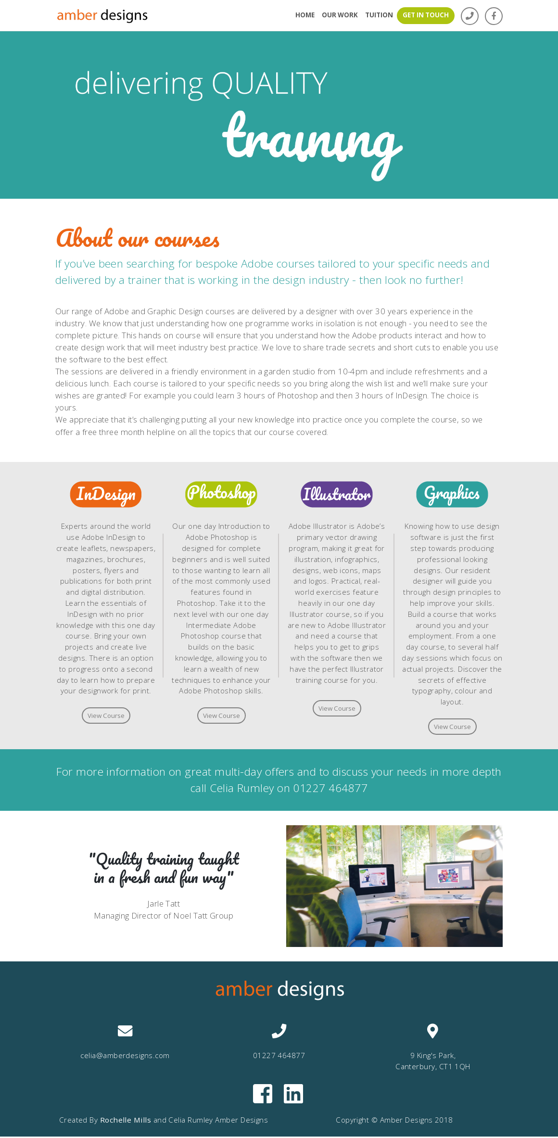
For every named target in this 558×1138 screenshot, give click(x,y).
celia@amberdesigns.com (124, 1056)
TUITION (379, 15)
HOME (305, 15)
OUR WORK (340, 15)
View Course (105, 716)
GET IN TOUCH (426, 15)
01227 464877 (330, 789)
